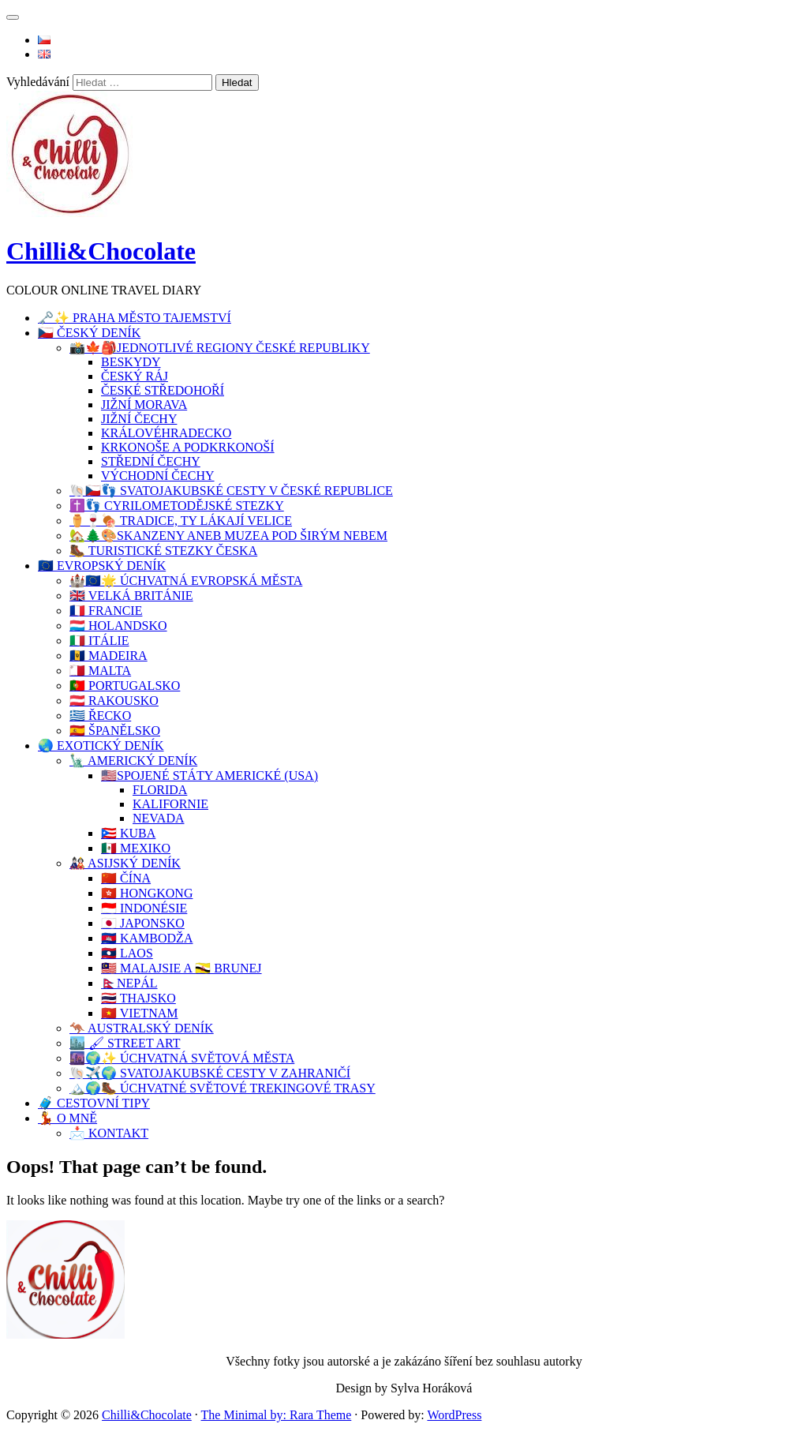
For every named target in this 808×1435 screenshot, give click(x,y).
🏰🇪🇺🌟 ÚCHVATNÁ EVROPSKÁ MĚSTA (185, 580)
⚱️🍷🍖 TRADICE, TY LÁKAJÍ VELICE (180, 520)
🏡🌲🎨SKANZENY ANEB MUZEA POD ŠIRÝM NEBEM (228, 535)
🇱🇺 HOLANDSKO (118, 625)
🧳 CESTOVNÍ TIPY (94, 1103)
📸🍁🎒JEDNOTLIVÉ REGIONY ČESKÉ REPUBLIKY (219, 347)
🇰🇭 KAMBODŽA (147, 938)
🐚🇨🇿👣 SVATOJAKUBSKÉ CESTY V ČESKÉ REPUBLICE (231, 490)
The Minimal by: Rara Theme (276, 1415)
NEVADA (158, 818)
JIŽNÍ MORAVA (144, 404)
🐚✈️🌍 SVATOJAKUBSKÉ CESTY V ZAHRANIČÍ (209, 1073)
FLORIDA (160, 789)
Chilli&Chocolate (101, 251)
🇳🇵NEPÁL (129, 983)
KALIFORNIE (170, 804)
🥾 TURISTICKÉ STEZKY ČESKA (163, 550)
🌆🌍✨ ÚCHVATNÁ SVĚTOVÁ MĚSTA (181, 1058)
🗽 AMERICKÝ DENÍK (133, 760)
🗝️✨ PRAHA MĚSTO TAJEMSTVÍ (134, 317)
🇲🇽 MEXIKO (135, 848)
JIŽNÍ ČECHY (139, 418)
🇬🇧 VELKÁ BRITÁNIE (131, 595)
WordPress (454, 1415)
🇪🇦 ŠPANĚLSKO (114, 730)
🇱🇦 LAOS (127, 953)
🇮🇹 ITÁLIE (99, 640)
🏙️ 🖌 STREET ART (125, 1043)
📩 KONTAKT (108, 1133)
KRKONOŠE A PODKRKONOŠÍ (188, 447)
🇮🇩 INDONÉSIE (144, 908)
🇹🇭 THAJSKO (138, 998)
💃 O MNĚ (67, 1118)
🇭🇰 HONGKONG (147, 893)
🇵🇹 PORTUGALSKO (124, 685)
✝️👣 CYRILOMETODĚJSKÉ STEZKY (176, 505)
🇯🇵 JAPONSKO (143, 923)
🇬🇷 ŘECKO (100, 715)
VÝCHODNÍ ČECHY (158, 475)
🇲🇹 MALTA (100, 670)
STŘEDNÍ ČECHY (150, 461)
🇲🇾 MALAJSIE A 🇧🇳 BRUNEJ (181, 968)
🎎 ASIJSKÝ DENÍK (125, 863)
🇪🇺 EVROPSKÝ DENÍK (102, 565)
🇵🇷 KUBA (128, 833)
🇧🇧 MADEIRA (108, 655)
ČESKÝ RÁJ (134, 376)
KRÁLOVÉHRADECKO (166, 433)
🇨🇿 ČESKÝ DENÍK (89, 332)
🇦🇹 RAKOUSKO (114, 700)
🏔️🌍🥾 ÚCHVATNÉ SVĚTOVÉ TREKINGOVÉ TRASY (222, 1088)
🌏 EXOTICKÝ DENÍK (101, 745)
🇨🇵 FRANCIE (105, 610)
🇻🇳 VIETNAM (139, 1013)
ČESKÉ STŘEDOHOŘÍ (162, 390)
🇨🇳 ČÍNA (126, 878)
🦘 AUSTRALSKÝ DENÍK (141, 1028)
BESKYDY (131, 362)
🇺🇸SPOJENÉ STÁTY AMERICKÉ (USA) (209, 775)
